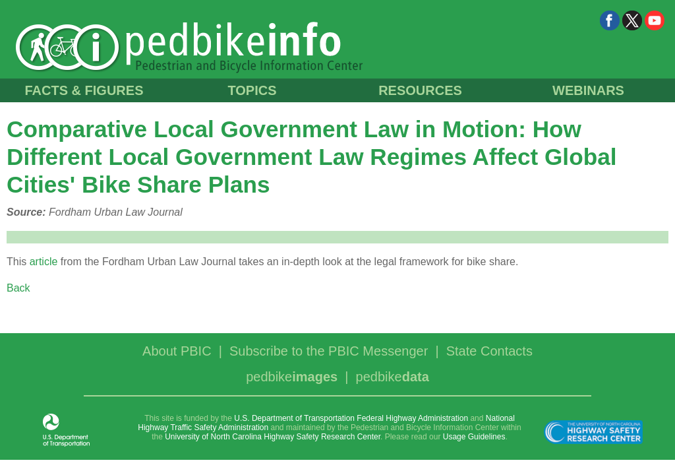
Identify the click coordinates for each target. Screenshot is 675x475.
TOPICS (251, 90)
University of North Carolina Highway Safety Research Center (272, 436)
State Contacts (489, 351)
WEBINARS (588, 90)
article (44, 261)
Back (18, 288)
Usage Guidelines (474, 436)
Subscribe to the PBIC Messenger (328, 351)
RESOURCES (420, 90)
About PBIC (177, 351)
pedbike (292, 376)
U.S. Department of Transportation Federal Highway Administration (351, 418)
